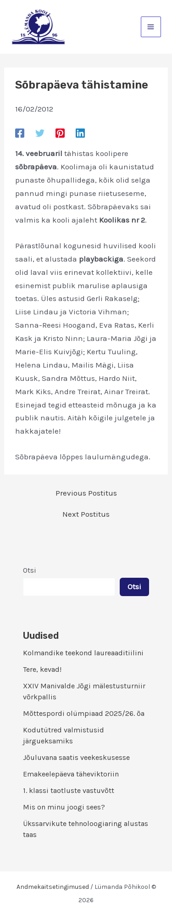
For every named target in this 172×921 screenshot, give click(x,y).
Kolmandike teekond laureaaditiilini (83, 652)
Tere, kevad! (42, 669)
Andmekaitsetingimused (53, 887)
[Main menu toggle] (151, 27)
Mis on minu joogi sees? (64, 807)
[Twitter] (39, 133)
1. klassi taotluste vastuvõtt (68, 790)
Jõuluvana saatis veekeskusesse (76, 757)
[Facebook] (19, 133)
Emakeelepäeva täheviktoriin (71, 774)
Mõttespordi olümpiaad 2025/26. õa (83, 713)
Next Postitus (86, 514)
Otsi (29, 570)
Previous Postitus (86, 493)
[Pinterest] (60, 133)
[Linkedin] (80, 133)
